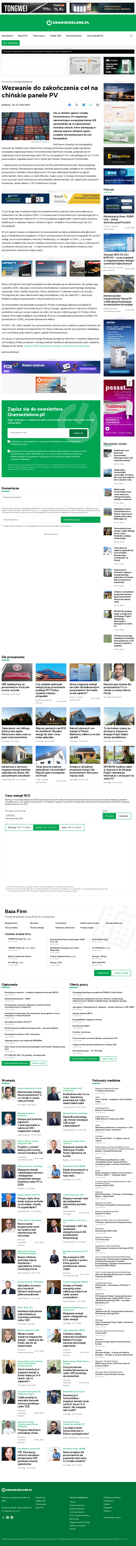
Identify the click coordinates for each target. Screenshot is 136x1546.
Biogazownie (11, 923)
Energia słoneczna (23, 81)
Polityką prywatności (77, 508)
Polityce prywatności (28, 469)
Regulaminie (12, 469)
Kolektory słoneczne (65, 927)
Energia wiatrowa (114, 923)
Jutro (71, 827)
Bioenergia (74, 1519)
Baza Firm (23, 35)
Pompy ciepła (87, 927)
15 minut (109, 816)
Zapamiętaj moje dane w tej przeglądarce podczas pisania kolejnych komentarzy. (37, 526)
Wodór (73, 1529)
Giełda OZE (55, 35)
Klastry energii (37, 927)
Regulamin (36, 508)
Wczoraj (19, 827)
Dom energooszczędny (79, 1515)
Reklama (107, 1511)
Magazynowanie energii (80, 1522)
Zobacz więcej (121, 973)
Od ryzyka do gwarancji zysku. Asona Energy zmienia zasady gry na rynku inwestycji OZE (37, 51)
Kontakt (107, 1504)
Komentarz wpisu (72, 519)
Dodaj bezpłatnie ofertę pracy (85, 1058)
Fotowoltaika (11, 927)
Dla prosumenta (73, 35)
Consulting (60, 923)
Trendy (73, 1502)
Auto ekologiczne (77, 1512)
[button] (131, 35)
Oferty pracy (39, 35)
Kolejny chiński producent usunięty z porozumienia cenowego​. (57, 345)
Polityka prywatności (112, 1497)
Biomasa (34, 923)
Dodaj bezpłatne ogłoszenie (16, 1063)
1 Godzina (123, 816)
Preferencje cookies (112, 1517)
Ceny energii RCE (95, 35)
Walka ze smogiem (78, 1525)
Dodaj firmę (102, 973)
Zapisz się (78, 433)
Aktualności (7, 81)
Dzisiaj (46, 827)
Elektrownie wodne (90, 923)
